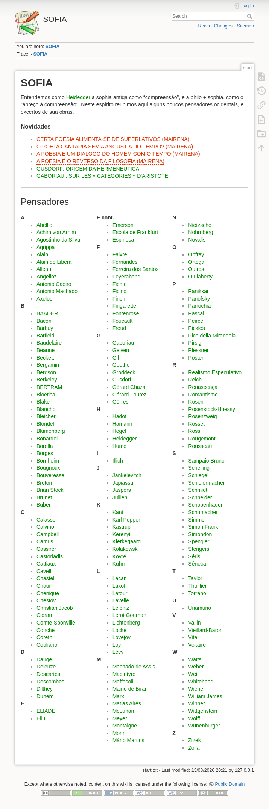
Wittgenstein (202, 711)
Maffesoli (123, 682)
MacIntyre (123, 674)
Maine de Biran (130, 689)
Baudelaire (49, 343)
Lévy (118, 652)
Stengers (198, 549)
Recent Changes (215, 26)
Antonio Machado (57, 291)
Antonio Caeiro (53, 284)
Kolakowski (125, 549)
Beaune (45, 350)
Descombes (50, 682)
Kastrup (121, 527)
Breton (44, 483)
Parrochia (199, 306)
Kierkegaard (126, 541)
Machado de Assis (133, 667)
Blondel (45, 424)
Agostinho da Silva (58, 240)
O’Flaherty (200, 277)
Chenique (47, 593)
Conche (45, 630)
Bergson (46, 372)
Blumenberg (50, 431)
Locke (119, 630)
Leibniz (120, 608)
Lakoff (119, 586)
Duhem (44, 696)
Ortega (196, 262)
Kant (117, 512)
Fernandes (125, 262)
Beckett (45, 358)
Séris (194, 556)
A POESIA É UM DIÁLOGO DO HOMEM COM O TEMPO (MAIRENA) (118, 154)
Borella (44, 446)
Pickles (196, 328)
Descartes (48, 674)
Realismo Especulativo (215, 372)
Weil (193, 674)
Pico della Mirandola (212, 336)
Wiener (196, 689)
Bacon (44, 321)
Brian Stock (50, 490)
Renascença (202, 387)
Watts (194, 659)
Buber (43, 505)
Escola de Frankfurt (135, 232)
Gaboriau (123, 343)
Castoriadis (49, 556)
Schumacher (203, 512)
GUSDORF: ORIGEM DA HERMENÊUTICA (87, 169)
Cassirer (46, 549)
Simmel (197, 520)
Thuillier (197, 586)
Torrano (197, 593)
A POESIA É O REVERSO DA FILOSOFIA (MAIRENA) (100, 161)
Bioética (45, 395)
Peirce (195, 321)
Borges (44, 453)
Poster (195, 358)
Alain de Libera (53, 262)
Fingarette (124, 306)
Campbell (47, 534)
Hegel (119, 431)
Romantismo (203, 395)
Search (250, 16)
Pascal (196, 313)
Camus (44, 541)
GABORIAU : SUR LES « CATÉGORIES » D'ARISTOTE (102, 176)
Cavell (43, 571)
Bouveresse (50, 475)
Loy (116, 645)
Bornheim (47, 461)
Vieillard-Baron (205, 630)
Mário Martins (128, 740)
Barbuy (44, 328)
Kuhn (118, 564)
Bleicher (46, 416)
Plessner (198, 350)
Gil (115, 358)
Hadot (119, 416)
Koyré (119, 556)
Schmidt (197, 490)
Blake (43, 402)
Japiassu (122, 483)
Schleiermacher (206, 483)
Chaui (43, 586)
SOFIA (52, 46)
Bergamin (47, 365)
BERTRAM (49, 387)
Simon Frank (203, 527)
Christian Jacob (54, 608)
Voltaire (197, 645)
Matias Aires (126, 703)
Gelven (120, 350)
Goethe (121, 365)
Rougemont (201, 438)
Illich (117, 461)
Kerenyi (121, 534)
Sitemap (245, 26)
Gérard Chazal (129, 387)
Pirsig (194, 343)
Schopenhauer (205, 505)
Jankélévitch (126, 475)
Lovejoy (121, 637)
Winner (196, 703)
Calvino (45, 527)
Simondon (200, 534)
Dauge (44, 659)
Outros (196, 269)
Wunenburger (204, 726)
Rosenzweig (202, 416)
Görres (120, 402)
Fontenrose (125, 313)
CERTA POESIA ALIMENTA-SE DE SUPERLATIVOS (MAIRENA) (113, 139)
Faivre (119, 254)
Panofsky (199, 299)
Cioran (44, 615)
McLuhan (123, 711)
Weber (196, 667)
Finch (118, 299)
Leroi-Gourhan (129, 615)
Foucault (122, 321)
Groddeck (123, 372)
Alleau (43, 269)
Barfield (45, 336)
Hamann (122, 424)
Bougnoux (48, 468)
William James (205, 696)
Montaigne (124, 726)
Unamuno (199, 608)
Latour (120, 593)
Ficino (119, 291)
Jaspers (121, 490)
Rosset (196, 424)
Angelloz (46, 277)
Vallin (194, 623)
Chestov (46, 600)
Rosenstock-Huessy (211, 409)
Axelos (44, 299)
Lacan (119, 578)
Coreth (44, 637)
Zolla (193, 748)
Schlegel (198, 475)
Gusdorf (121, 380)
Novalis (196, 240)
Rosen (195, 402)
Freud (119, 328)
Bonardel (47, 438)
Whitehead (200, 682)
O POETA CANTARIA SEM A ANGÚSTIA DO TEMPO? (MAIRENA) (114, 147)
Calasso (46, 520)
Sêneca (197, 564)
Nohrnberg (200, 232)
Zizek (194, 740)
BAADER (47, 313)
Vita (192, 637)
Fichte (119, 284)
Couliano (46, 645)
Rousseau (200, 446)
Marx (118, 696)
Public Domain (230, 784)
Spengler (198, 541)
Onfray (196, 254)
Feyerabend (126, 277)
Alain (42, 254)
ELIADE (45, 711)
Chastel (45, 578)
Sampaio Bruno (206, 461)
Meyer (119, 718)
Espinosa (123, 240)
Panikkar (198, 291)
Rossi (194, 431)
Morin (119, 733)
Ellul (41, 718)
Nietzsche (199, 225)
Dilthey (44, 689)
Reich (195, 380)
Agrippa (45, 247)
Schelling (199, 468)
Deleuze (46, 667)
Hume (119, 446)
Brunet (44, 497)
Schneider (200, 497)
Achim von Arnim (56, 232)
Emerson (123, 225)
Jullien (120, 497)
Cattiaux (46, 564)
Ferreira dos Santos (135, 269)
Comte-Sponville (55, 623)
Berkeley (46, 380)
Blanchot (46, 409)
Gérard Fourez (129, 395)
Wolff (194, 718)
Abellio (44, 225)
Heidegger (78, 97)
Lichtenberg (126, 623)
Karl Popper (126, 520)
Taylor (195, 578)
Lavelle (120, 600)
